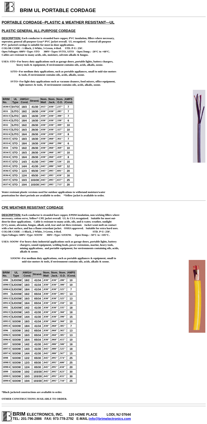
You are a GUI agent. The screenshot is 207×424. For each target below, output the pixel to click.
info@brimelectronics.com (110, 418)
